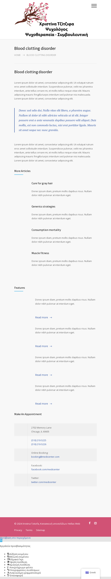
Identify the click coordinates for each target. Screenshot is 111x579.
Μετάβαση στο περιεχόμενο (15, 537)
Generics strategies (43, 206)
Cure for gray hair (42, 183)
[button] (1, 540)
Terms (29, 530)
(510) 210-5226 (38, 444)
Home (17, 55)
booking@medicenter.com (45, 456)
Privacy (18, 530)
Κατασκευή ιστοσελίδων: (54, 523)
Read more (41, 317)
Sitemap (40, 530)
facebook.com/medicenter (45, 469)
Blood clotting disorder (33, 71)
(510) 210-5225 (38, 440)
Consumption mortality (46, 230)
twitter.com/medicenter (43, 482)
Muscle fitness (40, 253)
